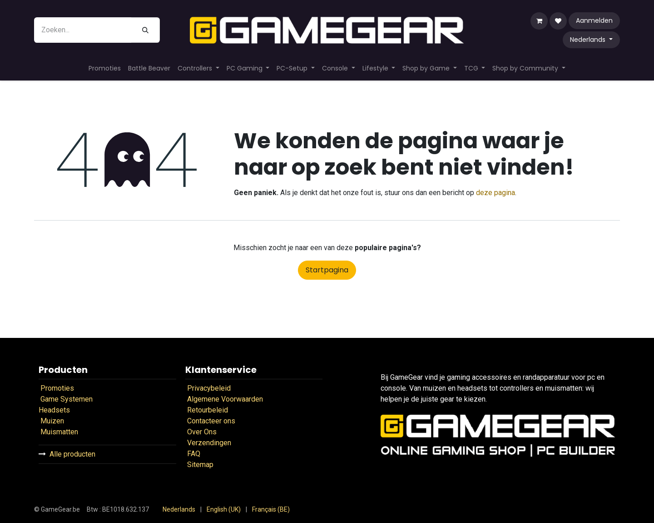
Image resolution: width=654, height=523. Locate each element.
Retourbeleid (208, 410)
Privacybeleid (209, 388)
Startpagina (327, 270)
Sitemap (200, 464)
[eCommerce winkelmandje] (539, 21)
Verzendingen (209, 442)
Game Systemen (66, 399)
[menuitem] (104, 68)
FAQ (192, 453)
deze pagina (495, 192)
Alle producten (72, 454)
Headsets (54, 410)
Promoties (57, 388)
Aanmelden (594, 20)
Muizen (52, 421)
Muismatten (59, 431)
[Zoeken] (145, 30)
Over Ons (201, 431)
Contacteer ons (211, 421)
